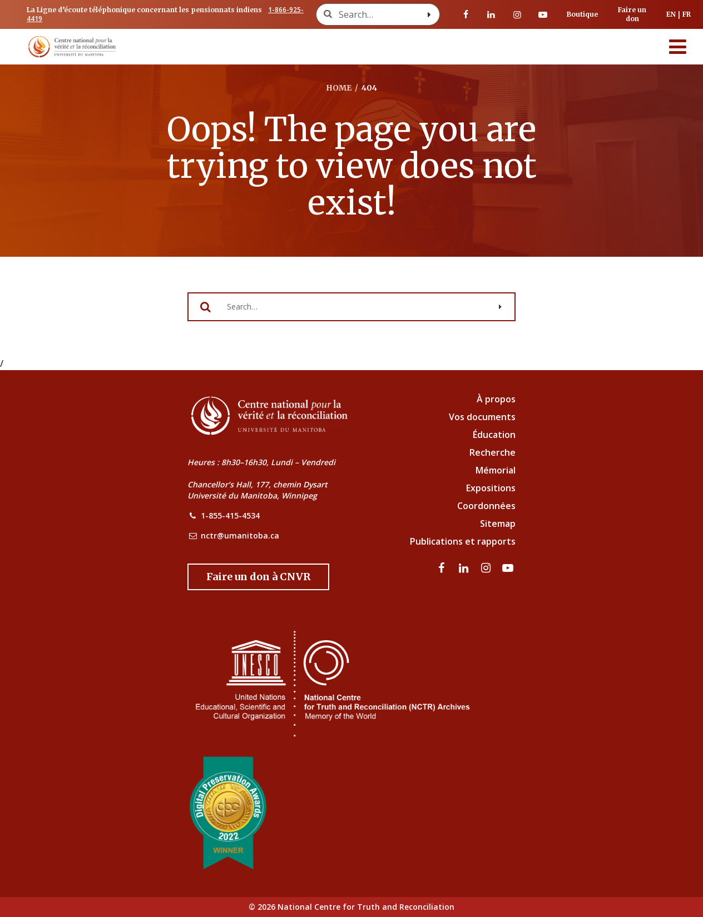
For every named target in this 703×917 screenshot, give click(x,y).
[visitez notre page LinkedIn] (491, 14)
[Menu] (678, 47)
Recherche (492, 452)
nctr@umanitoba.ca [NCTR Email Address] (240, 535)
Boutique (582, 14)
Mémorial (496, 470)
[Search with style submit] (429, 14)
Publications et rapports (463, 541)
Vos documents (482, 417)
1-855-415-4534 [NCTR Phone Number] (230, 515)
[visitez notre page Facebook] (465, 14)
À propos (496, 399)
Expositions (491, 488)
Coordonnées (486, 506)
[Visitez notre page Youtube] (543, 14)
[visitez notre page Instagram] (517, 14)
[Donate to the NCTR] (258, 577)
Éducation (494, 434)
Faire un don (632, 14)
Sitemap (498, 523)
